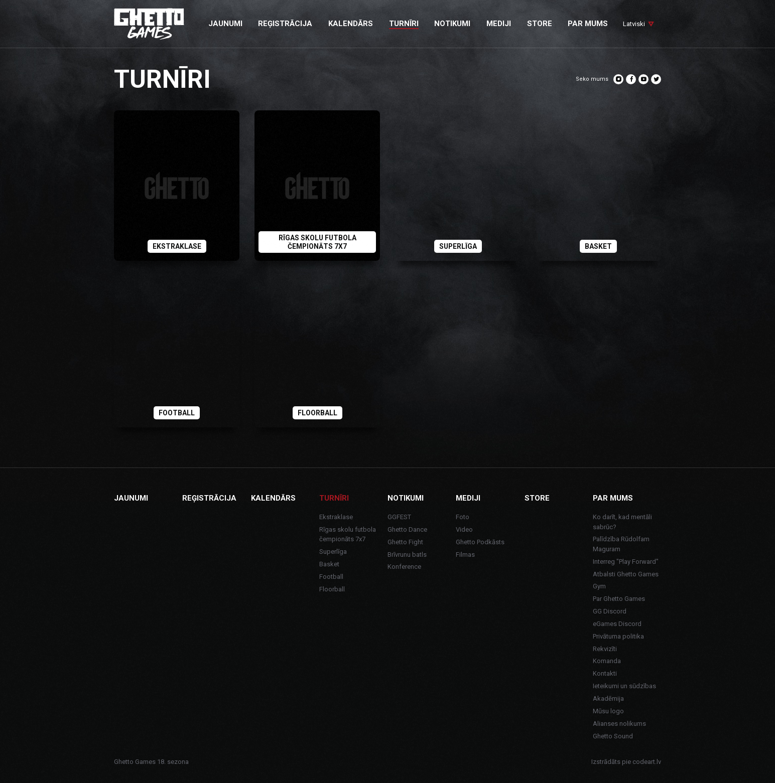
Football (331, 576)
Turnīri (334, 498)
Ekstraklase (336, 517)
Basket (329, 564)
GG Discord (609, 611)
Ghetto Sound (613, 736)
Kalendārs (273, 498)
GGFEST (399, 517)
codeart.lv (646, 761)
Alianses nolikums (619, 723)
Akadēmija (608, 698)
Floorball (332, 589)
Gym (599, 586)
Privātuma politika (618, 636)
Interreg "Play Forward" (626, 561)
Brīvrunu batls (407, 554)
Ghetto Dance (407, 529)
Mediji (468, 498)
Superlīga (333, 551)
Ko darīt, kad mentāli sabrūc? (622, 522)
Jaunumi (131, 498)
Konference (404, 566)
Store (537, 498)
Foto (462, 517)
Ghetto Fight (405, 542)
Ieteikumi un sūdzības (624, 686)
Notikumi (406, 498)
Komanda (607, 661)
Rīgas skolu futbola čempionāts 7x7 (347, 534)
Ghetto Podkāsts (480, 542)
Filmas (465, 554)
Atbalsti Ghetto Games (626, 574)
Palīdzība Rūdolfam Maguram (621, 544)
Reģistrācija (209, 498)
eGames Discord (617, 624)
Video (464, 529)
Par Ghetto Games (619, 598)
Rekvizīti (605, 649)
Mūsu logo (608, 711)
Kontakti (605, 673)
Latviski (634, 24)
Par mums (613, 498)
